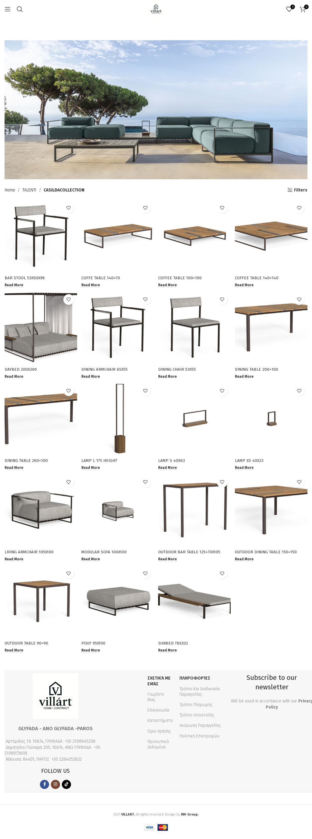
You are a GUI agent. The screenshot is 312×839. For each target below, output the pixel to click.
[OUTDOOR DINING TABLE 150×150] (272, 511)
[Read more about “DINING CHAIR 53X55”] (169, 376)
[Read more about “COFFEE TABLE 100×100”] (169, 284)
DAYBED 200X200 (21, 368)
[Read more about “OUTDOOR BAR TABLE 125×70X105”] (169, 560)
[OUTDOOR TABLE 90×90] (40, 603)
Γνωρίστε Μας (155, 699)
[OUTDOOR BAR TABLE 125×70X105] (194, 511)
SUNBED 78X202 (174, 645)
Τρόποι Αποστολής (196, 717)
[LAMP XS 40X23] (272, 419)
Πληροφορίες (194, 680)
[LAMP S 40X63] (194, 419)
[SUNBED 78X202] (194, 603)
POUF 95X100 (95, 645)
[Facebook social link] (44, 786)
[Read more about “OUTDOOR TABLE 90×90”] (14, 652)
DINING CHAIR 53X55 (179, 368)
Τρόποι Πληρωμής (196, 706)
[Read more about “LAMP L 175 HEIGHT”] (92, 468)
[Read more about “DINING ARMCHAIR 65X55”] (92, 376)
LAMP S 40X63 (172, 460)
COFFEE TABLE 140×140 (258, 276)
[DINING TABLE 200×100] (272, 327)
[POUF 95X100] (117, 603)
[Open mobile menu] (8, 9)
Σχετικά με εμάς (159, 683)
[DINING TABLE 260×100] (40, 419)
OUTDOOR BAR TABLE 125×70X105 (191, 552)
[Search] (20, 9)
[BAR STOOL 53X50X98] (40, 235)
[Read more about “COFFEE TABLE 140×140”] (246, 284)
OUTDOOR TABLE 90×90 (27, 645)
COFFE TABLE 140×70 (102, 276)
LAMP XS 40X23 (251, 460)
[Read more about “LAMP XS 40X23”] (246, 468)
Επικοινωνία (158, 712)
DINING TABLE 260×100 (27, 460)
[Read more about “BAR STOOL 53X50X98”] (14, 284)
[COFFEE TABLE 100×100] (194, 235)
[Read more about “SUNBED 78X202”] (169, 652)
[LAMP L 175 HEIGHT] (117, 419)
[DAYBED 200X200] (40, 327)
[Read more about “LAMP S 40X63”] (169, 468)
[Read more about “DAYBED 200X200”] (14, 376)
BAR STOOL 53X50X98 (25, 276)
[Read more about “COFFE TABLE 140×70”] (92, 284)
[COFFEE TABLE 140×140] (272, 235)
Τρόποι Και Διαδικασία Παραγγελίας (199, 693)
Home (10, 190)
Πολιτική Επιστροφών (199, 738)
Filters (300, 189)
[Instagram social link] (55, 786)
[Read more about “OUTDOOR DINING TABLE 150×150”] (246, 560)
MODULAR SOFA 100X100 (105, 552)
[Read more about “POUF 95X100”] (92, 652)
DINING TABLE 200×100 (258, 368)
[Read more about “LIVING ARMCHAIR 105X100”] (14, 560)
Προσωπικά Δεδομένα (158, 746)
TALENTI (29, 190)
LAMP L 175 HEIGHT (100, 460)
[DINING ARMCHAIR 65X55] (117, 327)
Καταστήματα (160, 722)
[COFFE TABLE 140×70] (117, 235)
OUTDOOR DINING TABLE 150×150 (268, 552)
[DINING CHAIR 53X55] (194, 327)
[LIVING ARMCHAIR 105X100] (40, 511)
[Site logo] (156, 9)
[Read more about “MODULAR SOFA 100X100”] (92, 560)
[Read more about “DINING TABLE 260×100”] (14, 468)
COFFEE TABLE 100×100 (181, 276)
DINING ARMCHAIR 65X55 (106, 368)
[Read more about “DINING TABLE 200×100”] (246, 376)
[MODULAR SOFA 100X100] (117, 511)
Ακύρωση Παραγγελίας (200, 727)
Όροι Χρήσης (159, 733)
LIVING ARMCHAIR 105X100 (31, 552)
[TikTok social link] (66, 786)
